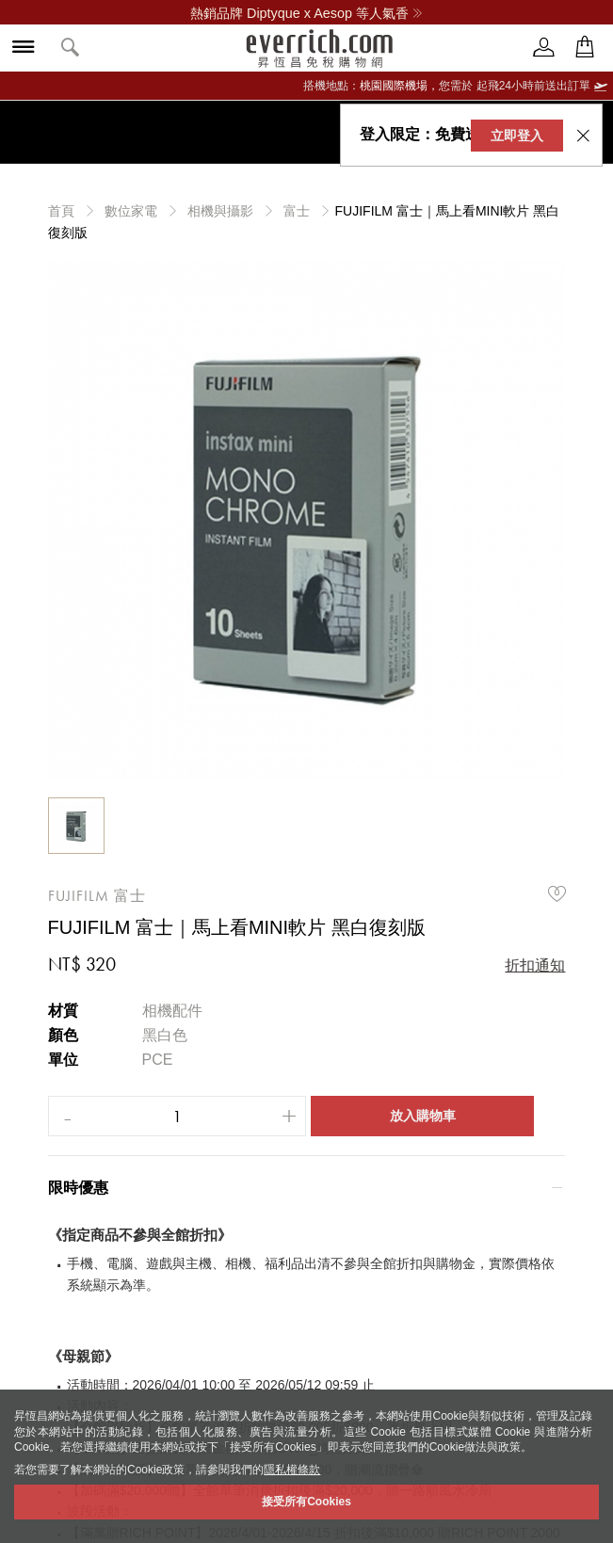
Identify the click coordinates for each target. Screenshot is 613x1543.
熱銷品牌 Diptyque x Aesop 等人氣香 (306, 13)
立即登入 (510, 135)
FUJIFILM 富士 (97, 896)
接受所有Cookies (306, 1501)
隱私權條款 (292, 1469)
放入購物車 (423, 1115)
